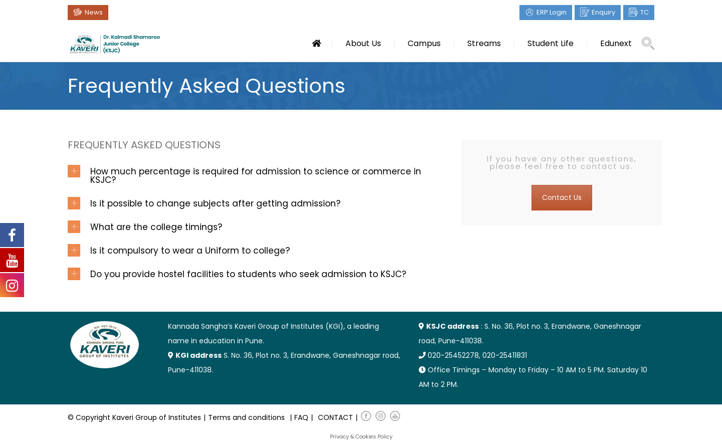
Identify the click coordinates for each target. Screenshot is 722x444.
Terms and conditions (246, 417)
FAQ (301, 417)
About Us (363, 43)
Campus (424, 43)
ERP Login (551, 12)
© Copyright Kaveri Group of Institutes (134, 417)
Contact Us (562, 197)
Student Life (550, 43)
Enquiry (603, 12)
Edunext (616, 43)
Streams (484, 43)
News (94, 12)
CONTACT (335, 417)
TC (644, 12)
